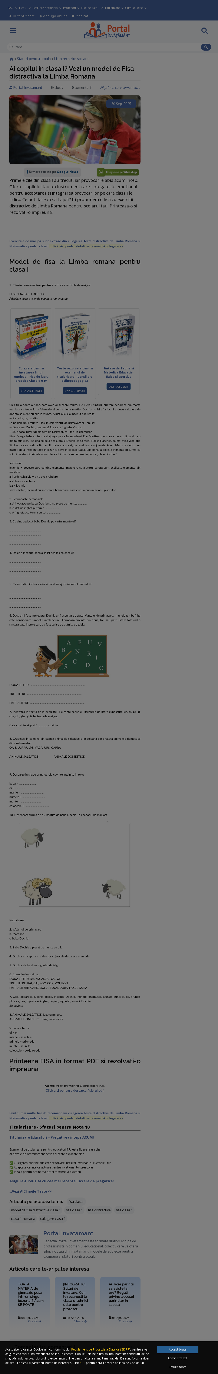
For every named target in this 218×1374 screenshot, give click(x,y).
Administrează (177, 1358)
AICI (82, 1363)
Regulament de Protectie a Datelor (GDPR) (100, 1349)
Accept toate (177, 1349)
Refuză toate (177, 1367)
